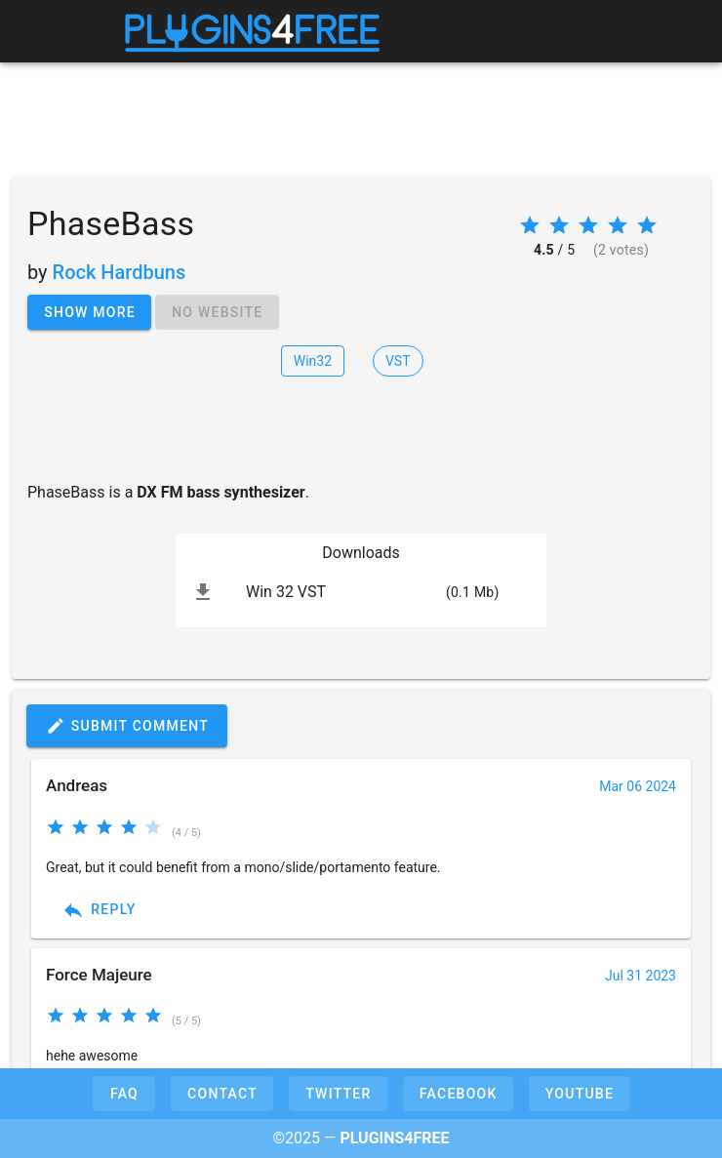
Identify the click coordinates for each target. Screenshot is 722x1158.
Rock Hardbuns (119, 272)
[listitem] (361, 592)
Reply (99, 910)
